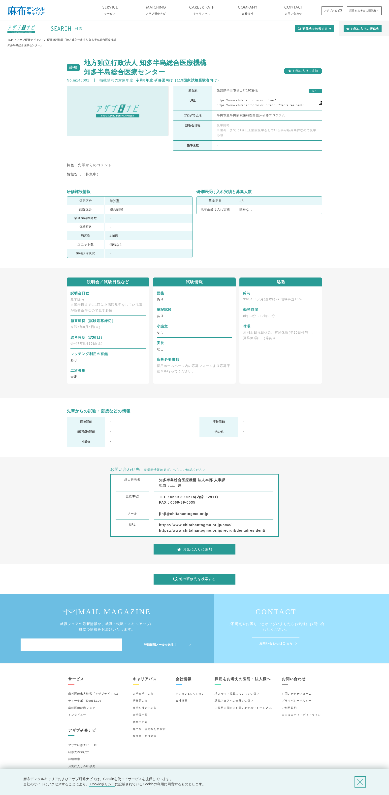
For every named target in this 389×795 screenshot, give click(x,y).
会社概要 (182, 700)
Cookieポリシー (102, 784)
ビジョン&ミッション (190, 693)
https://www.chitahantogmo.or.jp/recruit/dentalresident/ (260, 105)
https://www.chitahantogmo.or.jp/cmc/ (246, 100)
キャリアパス (201, 10)
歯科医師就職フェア (81, 707)
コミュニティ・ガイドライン (301, 714)
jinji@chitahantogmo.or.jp (184, 514)
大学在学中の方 (143, 693)
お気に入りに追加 (305, 71)
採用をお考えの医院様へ (364, 10)
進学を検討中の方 (145, 707)
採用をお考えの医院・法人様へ (243, 679)
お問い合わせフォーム (297, 693)
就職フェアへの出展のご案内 (234, 700)
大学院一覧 (140, 714)
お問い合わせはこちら (276, 643)
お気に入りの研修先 (81, 766)
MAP (315, 90)
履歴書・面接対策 (145, 735)
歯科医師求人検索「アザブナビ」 (90, 693)
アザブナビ (330, 10)
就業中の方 (140, 721)
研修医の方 (140, 700)
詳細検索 (74, 758)
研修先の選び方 (78, 752)
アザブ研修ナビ (155, 10)
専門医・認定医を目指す (149, 728)
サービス (110, 10)
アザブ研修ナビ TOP (83, 745)
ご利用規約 (289, 707)
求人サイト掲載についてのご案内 (237, 693)
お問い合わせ (293, 10)
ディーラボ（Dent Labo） (86, 700)
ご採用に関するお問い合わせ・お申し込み (243, 707)
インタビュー (77, 714)
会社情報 (247, 10)
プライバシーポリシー (297, 700)
